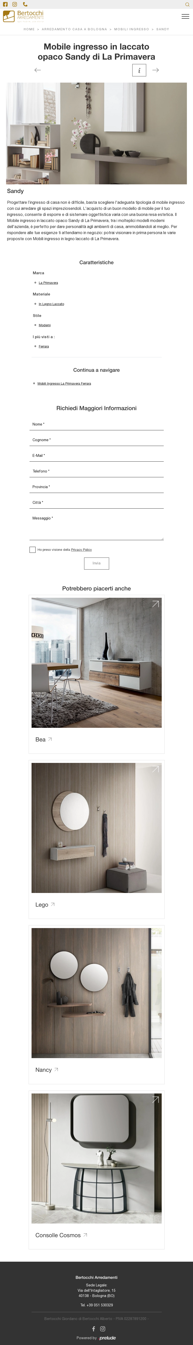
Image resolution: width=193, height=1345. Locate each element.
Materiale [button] (41, 294)
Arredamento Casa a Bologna (74, 29)
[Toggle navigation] (185, 16)
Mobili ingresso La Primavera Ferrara (64, 383)
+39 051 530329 (100, 1305)
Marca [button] (38, 273)
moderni (45, 325)
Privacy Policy (81, 550)
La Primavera (48, 283)
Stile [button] (37, 316)
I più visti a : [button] (44, 337)
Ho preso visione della (65, 550)
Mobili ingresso (131, 29)
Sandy (162, 29)
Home (29, 29)
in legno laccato (51, 304)
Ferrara (44, 346)
